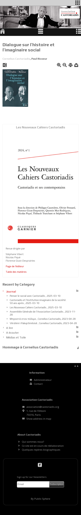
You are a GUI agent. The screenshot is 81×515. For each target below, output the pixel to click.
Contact (38, 383)
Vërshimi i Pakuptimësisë (43, 323)
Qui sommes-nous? (33, 441)
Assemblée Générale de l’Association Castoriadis (43, 313)
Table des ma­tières (16, 271)
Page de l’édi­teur (15, 266)
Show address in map (38, 418)
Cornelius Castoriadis (16, 58)
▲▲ (76, 365)
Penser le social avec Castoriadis (35, 295)
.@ (42, 406)
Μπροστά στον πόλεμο (43, 318)
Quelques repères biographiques (41, 449)
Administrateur (43, 380)
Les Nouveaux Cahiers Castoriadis (40, 127)
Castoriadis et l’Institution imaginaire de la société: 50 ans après (38, 302)
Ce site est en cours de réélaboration (43, 445)
